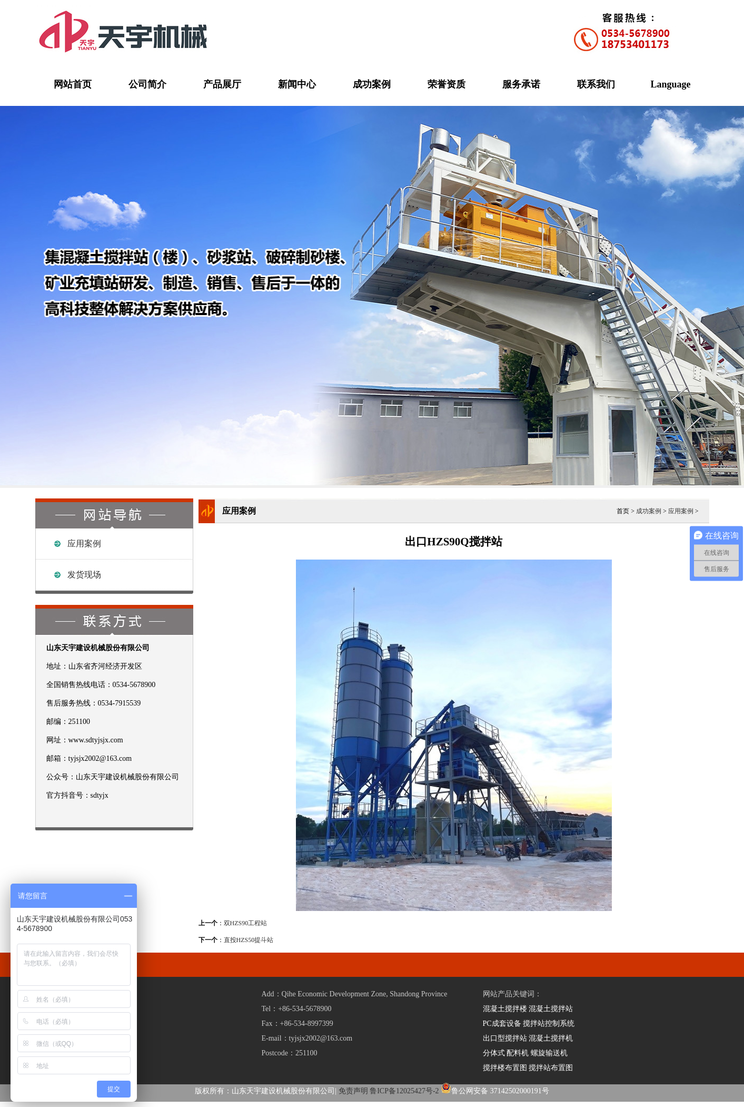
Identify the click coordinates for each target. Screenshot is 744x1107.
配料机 (518, 1053)
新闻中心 (297, 84)
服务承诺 (521, 84)
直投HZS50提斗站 (249, 940)
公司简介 (147, 84)
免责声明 (353, 1091)
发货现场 (84, 574)
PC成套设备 (502, 1023)
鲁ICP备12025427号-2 (404, 1091)
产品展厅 (222, 84)
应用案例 (84, 543)
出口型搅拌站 (505, 1038)
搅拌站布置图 (551, 1068)
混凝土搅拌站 (551, 1009)
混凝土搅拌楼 (505, 1009)
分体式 (494, 1053)
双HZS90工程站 (245, 923)
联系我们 (596, 84)
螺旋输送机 (549, 1053)
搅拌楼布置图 (505, 1068)
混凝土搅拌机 (551, 1038)
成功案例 (372, 84)
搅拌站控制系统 (548, 1023)
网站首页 (73, 84)
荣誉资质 (446, 84)
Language (670, 84)
